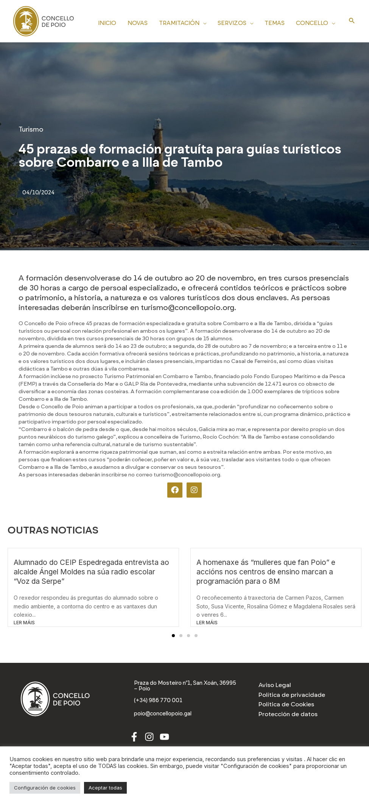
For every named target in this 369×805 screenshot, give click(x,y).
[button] (173, 635)
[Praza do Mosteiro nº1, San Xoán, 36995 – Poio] (184, 686)
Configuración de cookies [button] (45, 788)
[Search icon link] (352, 21)
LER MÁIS (24, 622)
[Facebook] (134, 737)
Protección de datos (288, 714)
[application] (202, 22)
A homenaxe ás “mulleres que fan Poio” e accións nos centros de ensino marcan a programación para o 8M (265, 572)
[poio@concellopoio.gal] (165, 715)
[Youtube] (164, 737)
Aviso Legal (274, 685)
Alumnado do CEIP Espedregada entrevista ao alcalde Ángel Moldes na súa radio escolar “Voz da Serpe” (91, 572)
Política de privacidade (291, 694)
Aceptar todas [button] (105, 788)
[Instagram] (149, 737)
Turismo (31, 129)
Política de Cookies (286, 704)
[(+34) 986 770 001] (159, 701)
